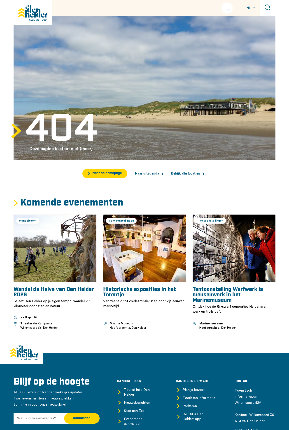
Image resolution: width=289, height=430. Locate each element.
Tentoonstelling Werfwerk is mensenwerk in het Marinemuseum (228, 295)
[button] (227, 8)
